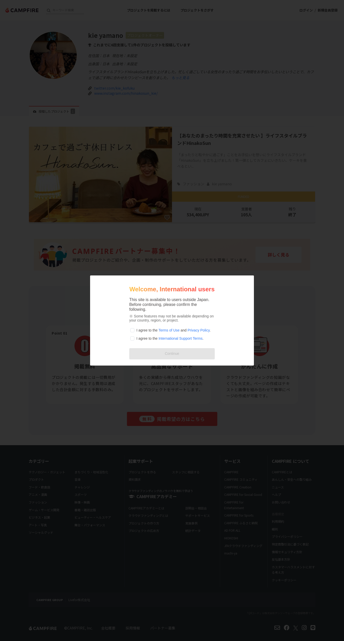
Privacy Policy (199, 330)
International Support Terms (180, 338)
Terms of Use (168, 330)
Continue (172, 353)
